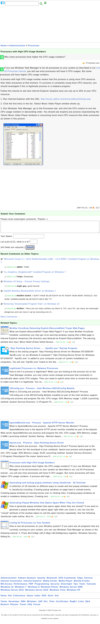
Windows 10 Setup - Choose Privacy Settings (27, 284)
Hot (10, 598)
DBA (23, 604)
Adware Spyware (27, 580)
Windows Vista (57, 592)
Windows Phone (49, 589)
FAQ (30, 607)
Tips (75, 586)
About (30, 598)
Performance (20, 586)
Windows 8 (34, 589)
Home (4, 45)
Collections (19, 598)
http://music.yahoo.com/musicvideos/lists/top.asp (66, 99)
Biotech (5, 607)
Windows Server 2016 (36, 592)
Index (37, 598)
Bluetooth (52, 580)
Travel (23, 607)
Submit (30, 250)
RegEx (73, 604)
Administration (17, 45)
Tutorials (91, 586)
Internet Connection (11, 583)
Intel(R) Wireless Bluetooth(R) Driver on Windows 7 (30, 293)
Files (52, 604)
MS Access (6, 586)
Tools (82, 586)
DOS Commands (67, 580)
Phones (14, 607)
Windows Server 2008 (71, 589)
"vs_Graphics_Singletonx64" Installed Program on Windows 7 (35, 274)
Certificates (62, 604)
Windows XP (73, 592)
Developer (14, 604)
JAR (40, 604)
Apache (41, 580)
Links (81, 604)
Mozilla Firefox (82, 583)
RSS (44, 598)
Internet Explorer (33, 583)
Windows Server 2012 (12, 592)
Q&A (87, 604)
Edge (80, 580)
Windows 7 (21, 589)
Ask (57, 598)
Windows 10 (7, 589)
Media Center (50, 583)
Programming (42, 586)
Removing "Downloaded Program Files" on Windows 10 (32, 306)
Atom (50, 598)
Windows (32, 604)
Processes (33, 45)
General (88, 580)
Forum (36, 607)
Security (54, 586)
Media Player (66, 583)
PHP (31, 586)
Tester (4, 604)
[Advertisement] (50, 24)
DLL (46, 604)
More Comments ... (10, 319)
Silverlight (66, 586)
